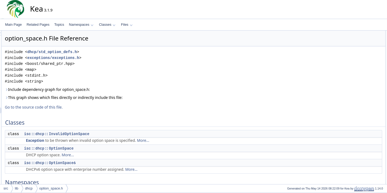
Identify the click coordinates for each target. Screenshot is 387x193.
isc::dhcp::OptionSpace (97, 148)
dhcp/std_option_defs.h (100, 51)
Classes (107, 25)
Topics (59, 25)
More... (191, 140)
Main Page (13, 25)
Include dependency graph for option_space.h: (95, 89)
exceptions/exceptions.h (101, 57)
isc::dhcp (356, 69)
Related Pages (38, 25)
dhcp (28, 188)
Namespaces (81, 25)
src (5, 188)
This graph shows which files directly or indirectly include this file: (112, 97)
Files (126, 25)
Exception (83, 140)
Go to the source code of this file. (82, 107)
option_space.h (51, 188)
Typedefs (352, 75)
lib (16, 188)
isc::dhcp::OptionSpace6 (98, 162)
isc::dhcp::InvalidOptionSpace (105, 133)
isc (352, 63)
